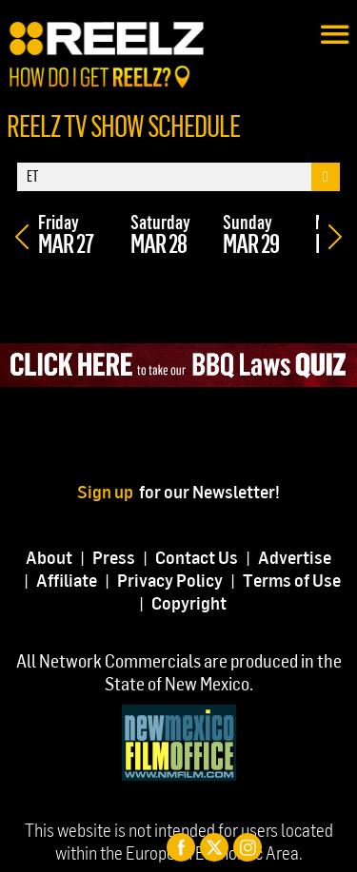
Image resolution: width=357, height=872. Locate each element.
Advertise (294, 557)
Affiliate (66, 580)
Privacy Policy (170, 580)
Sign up (108, 491)
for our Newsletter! (209, 491)
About (49, 557)
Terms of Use (292, 580)
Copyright (189, 602)
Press (113, 557)
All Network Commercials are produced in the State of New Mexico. (179, 671)
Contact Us (196, 557)
